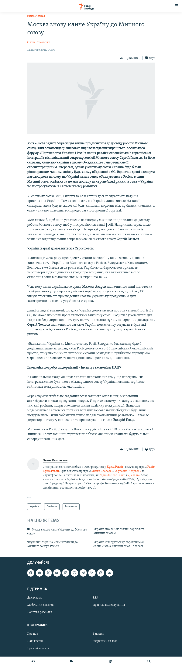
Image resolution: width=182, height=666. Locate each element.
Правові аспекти (38, 648)
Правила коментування (109, 604)
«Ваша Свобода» (102, 471)
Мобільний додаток (40, 604)
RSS (95, 597)
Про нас (32, 633)
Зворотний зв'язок (105, 641)
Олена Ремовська (38, 42)
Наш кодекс (35, 641)
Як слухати (34, 597)
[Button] (130, 58)
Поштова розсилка (39, 612)
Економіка (36, 16)
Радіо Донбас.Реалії (112, 475)
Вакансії (98, 633)
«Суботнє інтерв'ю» (128, 471)
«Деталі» (133, 475)
